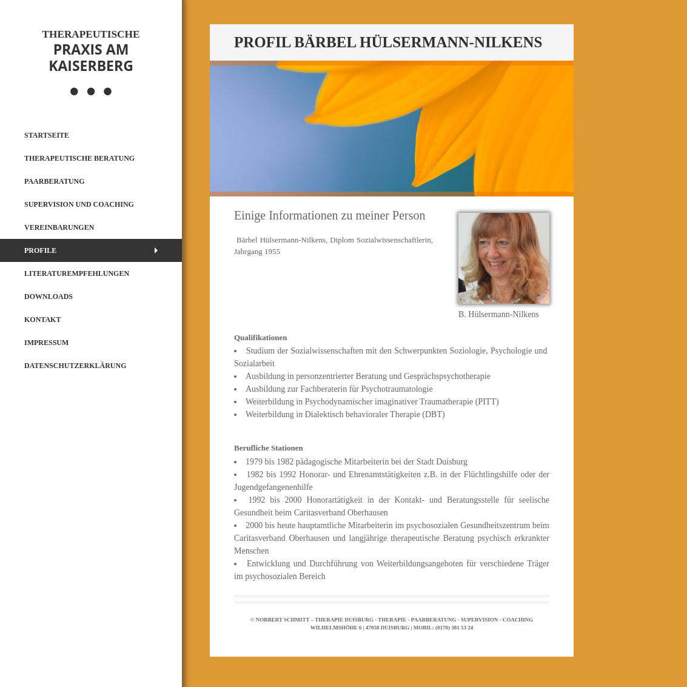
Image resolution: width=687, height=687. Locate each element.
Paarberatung (54, 181)
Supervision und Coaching (79, 204)
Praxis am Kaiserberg (90, 51)
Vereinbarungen (59, 227)
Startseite (46, 135)
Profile (40, 250)
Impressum (46, 342)
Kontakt (42, 319)
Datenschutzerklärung (75, 365)
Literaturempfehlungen (76, 273)
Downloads (48, 296)
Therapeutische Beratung (79, 158)
